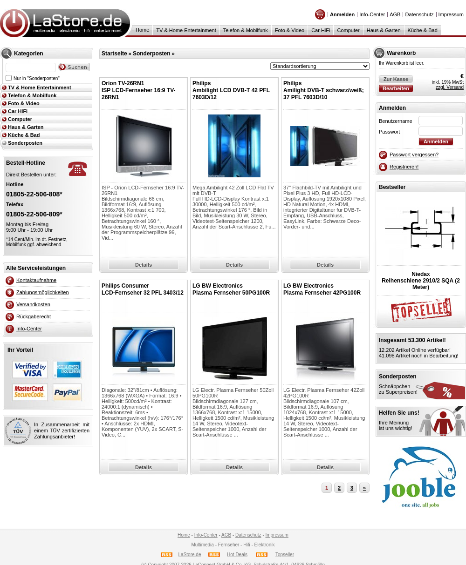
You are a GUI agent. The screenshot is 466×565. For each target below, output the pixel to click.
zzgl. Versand (450, 87)
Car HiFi (320, 30)
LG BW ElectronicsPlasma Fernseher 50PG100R (231, 289)
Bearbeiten (396, 88)
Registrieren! (404, 166)
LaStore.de (189, 554)
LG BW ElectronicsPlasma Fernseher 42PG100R (322, 289)
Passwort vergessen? (414, 154)
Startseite (114, 53)
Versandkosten (33, 304)
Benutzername (395, 121)
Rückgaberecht (33, 316)
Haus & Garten (384, 30)
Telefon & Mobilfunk (245, 30)
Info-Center (372, 14)
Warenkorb (401, 53)
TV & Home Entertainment (186, 30)
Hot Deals (237, 554)
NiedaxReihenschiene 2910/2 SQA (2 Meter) (421, 280)
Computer (348, 30)
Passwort (389, 132)
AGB (395, 14)
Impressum (451, 14)
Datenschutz (419, 14)
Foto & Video (289, 30)
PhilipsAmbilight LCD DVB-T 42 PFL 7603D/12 (231, 90)
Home (142, 30)
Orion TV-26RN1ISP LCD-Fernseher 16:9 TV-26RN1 (139, 90)
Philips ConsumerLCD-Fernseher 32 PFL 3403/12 (143, 289)
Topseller (284, 554)
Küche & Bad (423, 30)
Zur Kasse (396, 79)
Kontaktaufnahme (36, 280)
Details (143, 265)
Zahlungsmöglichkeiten (42, 292)
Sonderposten (25, 143)
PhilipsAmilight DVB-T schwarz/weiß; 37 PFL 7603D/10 (323, 90)
